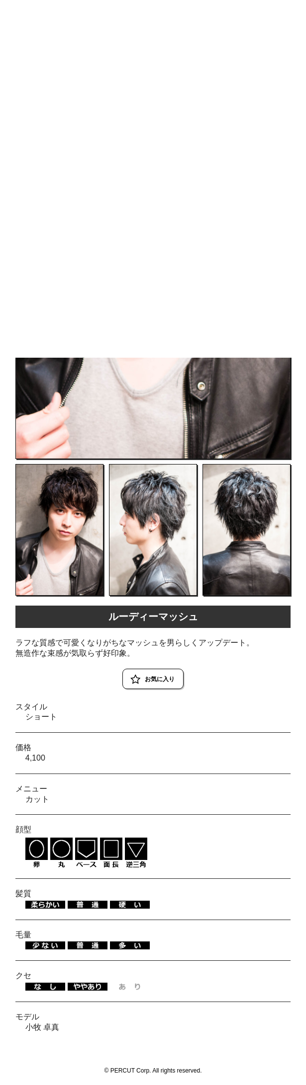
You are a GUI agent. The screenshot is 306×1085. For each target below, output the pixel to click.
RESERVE (282, 11)
